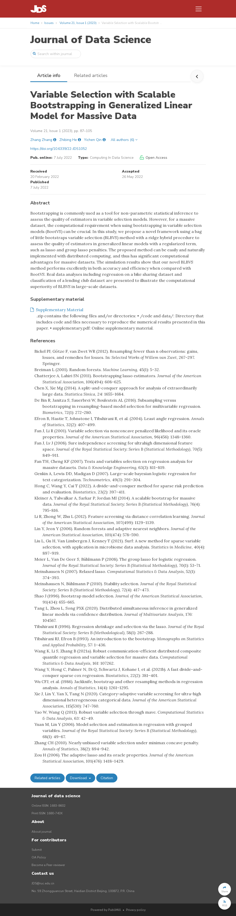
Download (79, 778)
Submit (37, 850)
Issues (49, 23)
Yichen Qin (93, 139)
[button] (224, 889)
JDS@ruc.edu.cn (43, 883)
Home (35, 23)
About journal (42, 832)
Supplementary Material (56, 309)
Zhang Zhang (41, 139)
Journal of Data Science (90, 39)
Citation (107, 778)
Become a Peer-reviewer (48, 865)
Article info (48, 75)
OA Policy (39, 857)
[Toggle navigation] (198, 9)
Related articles (90, 75)
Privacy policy (136, 910)
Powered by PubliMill (106, 910)
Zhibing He (68, 139)
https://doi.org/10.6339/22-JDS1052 (58, 148)
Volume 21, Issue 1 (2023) (78, 23)
